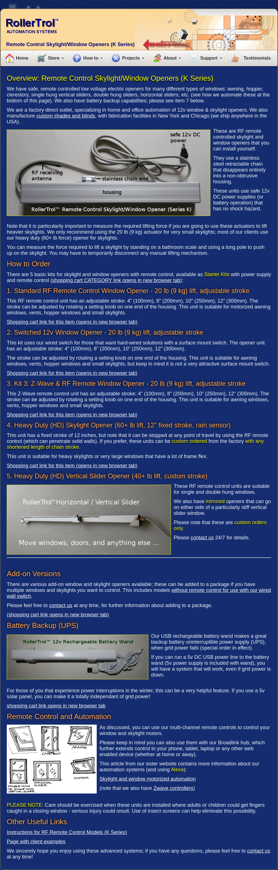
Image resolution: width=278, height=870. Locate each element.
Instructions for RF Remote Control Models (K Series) (67, 832)
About (170, 58)
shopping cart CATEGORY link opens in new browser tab (116, 280)
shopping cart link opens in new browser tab (56, 706)
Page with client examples (36, 841)
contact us (202, 537)
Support (208, 58)
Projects (131, 58)
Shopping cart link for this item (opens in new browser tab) (72, 322)
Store (53, 58)
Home (22, 58)
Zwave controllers (173, 788)
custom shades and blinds (65, 116)
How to (90, 58)
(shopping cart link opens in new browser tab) (58, 614)
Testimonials (257, 58)
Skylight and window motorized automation (148, 779)
